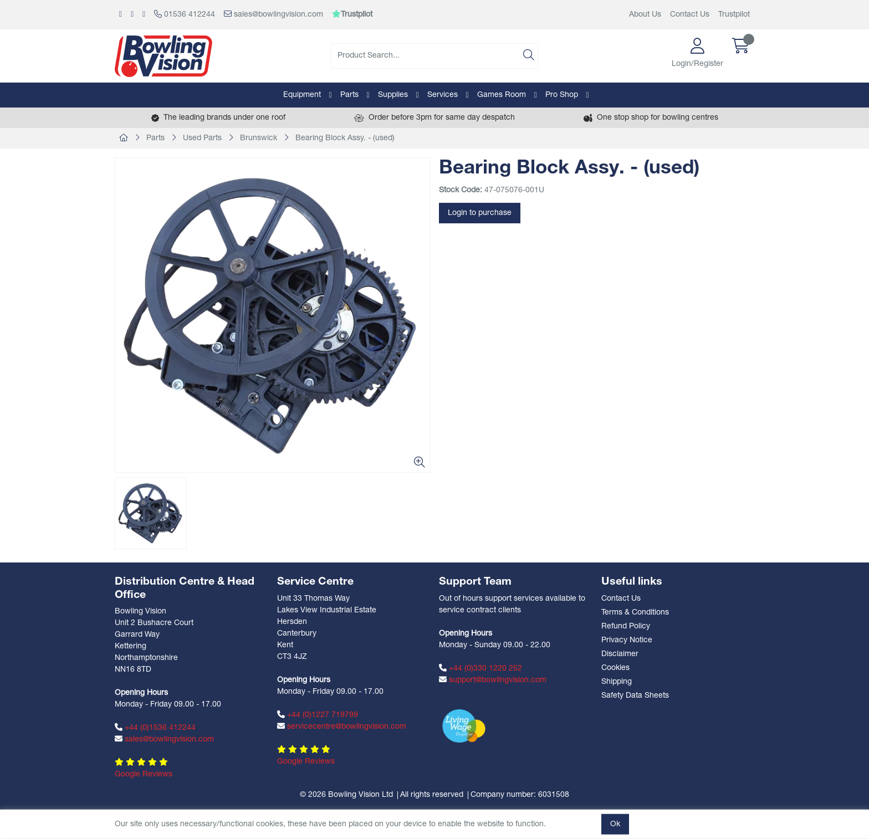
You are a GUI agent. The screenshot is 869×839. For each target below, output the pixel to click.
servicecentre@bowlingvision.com (341, 726)
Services (442, 95)
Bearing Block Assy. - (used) (345, 138)
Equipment (302, 95)
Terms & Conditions (635, 612)
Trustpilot (734, 15)
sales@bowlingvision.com (273, 14)
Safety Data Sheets (635, 696)
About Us (645, 15)
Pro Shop (561, 95)
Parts (349, 95)
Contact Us (689, 15)
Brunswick (258, 138)
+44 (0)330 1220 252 (480, 668)
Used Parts (202, 138)
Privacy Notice (626, 640)
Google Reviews (143, 774)
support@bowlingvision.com (492, 680)
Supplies (393, 95)
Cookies (615, 668)
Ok (615, 824)
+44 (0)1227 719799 (317, 714)
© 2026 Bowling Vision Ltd (346, 795)
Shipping (616, 682)
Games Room (501, 95)
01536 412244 (184, 14)
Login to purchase (480, 213)
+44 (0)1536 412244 (155, 727)
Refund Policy (625, 626)
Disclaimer (619, 654)
